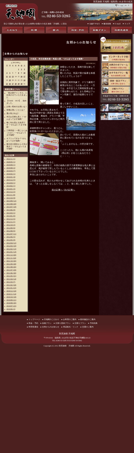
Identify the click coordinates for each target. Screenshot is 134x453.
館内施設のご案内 (87, 319)
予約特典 (93, 323)
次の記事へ (69, 190)
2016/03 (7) (10, 171)
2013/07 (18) (11, 207)
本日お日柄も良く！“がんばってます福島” (16, 118)
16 (21, 77)
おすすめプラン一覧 (116, 74)
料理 (34, 30)
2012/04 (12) (11, 243)
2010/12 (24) (11, 291)
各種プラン (100, 30)
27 (13, 84)
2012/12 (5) (10, 219)
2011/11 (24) (11, 258)
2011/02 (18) (11, 285)
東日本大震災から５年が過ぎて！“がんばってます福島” (16, 146)
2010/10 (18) (11, 297)
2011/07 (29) (11, 270)
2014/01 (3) (10, 189)
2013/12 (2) (10, 192)
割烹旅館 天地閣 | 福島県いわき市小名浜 (113, 1)
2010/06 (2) (10, 309)
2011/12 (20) (11, 255)
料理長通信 (122, 30)
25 (7, 84)
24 (24, 80)
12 (10, 77)
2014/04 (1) (10, 183)
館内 (56, 30)
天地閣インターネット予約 (116, 58)
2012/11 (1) (10, 222)
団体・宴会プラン (116, 82)
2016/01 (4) (10, 177)
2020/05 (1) (10, 162)
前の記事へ (57, 190)
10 (24, 73)
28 (16, 84)
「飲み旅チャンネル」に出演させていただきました (16, 95)
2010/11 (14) (11, 294)
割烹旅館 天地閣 (66, 346)
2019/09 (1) (10, 165)
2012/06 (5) (10, 237)
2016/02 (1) (10, 174)
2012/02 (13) (11, 249)
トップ (126, 24)
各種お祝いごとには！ (15, 110)
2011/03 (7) (10, 282)
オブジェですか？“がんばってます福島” (16, 139)
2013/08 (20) (11, 204)
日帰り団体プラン (63, 323)
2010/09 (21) (11, 300)
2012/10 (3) (10, 225)
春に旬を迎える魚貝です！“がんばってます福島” (16, 124)
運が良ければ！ (13, 113)
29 (19, 84)
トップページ (34, 319)
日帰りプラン (116, 90)
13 (13, 77)
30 (21, 84)
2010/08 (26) (11, 303)
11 (7, 77)
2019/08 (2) (10, 168)
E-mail (117, 24)
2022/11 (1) (10, 159)
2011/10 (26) (11, 261)
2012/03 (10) (11, 246)
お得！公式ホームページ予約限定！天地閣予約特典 (115, 44)
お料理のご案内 (69, 319)
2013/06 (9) (10, 210)
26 (10, 84)
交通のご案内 (88, 327)
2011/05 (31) (11, 276)
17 (24, 77)
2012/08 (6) (10, 231)
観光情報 (106, 24)
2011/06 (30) (11, 273)
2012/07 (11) (11, 234)
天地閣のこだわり (12, 30)
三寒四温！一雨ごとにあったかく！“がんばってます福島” (16, 132)
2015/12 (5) (10, 180)
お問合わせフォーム (116, 66)
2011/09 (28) (11, 264)
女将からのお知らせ (16, 53)
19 (10, 80)
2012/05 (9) (10, 240)
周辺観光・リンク (70, 327)
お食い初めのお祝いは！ (16, 106)
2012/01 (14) (11, 252)
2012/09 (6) (10, 228)
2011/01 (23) (11, 288)
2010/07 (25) (11, 306)
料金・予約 (78, 30)
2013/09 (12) (11, 201)
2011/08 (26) (11, 267)
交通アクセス (94, 24)
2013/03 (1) (10, 213)
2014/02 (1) (10, 186)
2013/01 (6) (10, 216)
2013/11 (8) (10, 195)
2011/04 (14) (11, 279)
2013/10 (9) (10, 198)
